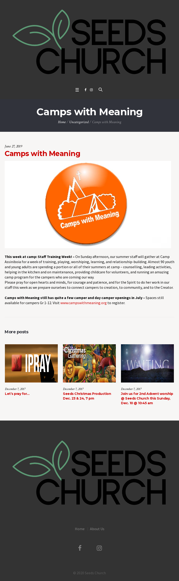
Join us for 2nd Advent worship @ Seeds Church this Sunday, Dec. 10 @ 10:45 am (147, 398)
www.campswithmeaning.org (83, 302)
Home (62, 122)
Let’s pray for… (17, 394)
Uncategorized (79, 122)
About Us (97, 528)
